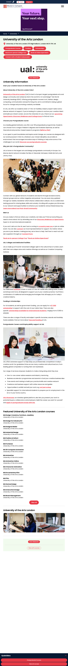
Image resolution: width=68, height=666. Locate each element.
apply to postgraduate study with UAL (20, 403)
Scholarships (40, 48)
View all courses (34, 664)
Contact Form (27, 234)
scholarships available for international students (27, 311)
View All (34, 502)
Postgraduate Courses (13, 48)
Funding (28, 48)
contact (20, 229)
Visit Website (34, 78)
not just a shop (45, 387)
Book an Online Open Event (39, 53)
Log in (20, 2)
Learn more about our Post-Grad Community (20, 208)
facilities (17, 289)
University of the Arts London (14, 94)
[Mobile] (62, 7)
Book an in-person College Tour (16, 53)
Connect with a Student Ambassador (18, 57)
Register (29, 2)
